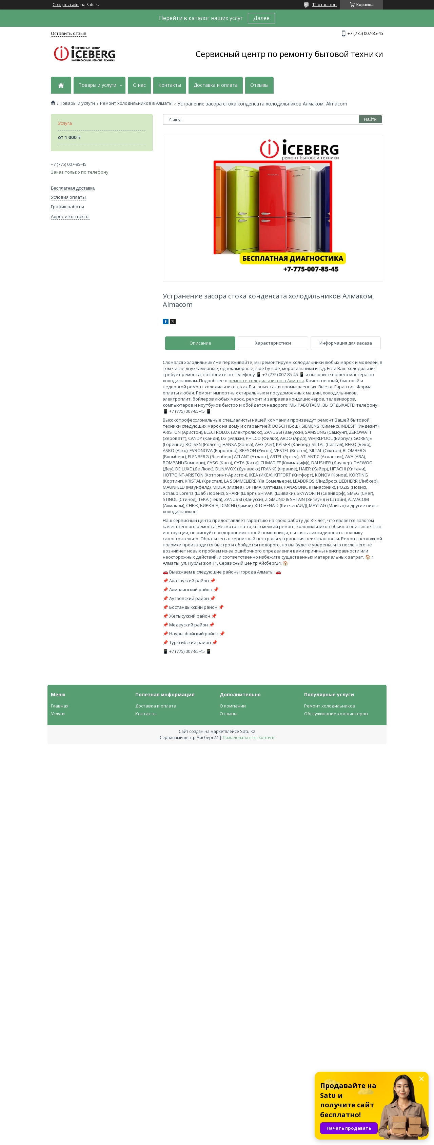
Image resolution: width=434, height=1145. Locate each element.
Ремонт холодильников (329, 706)
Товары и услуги (97, 85)
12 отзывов (324, 4)
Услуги (58, 714)
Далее (261, 18)
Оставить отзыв (68, 33)
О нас (139, 85)
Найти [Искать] (370, 119)
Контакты (169, 85)
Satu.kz (247, 731)
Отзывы (259, 85)
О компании (233, 706)
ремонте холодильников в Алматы (266, 380)
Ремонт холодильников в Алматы (136, 103)
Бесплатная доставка (73, 188)
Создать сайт (66, 4)
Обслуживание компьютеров (336, 714)
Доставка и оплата (216, 85)
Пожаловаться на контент (249, 737)
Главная (59, 706)
